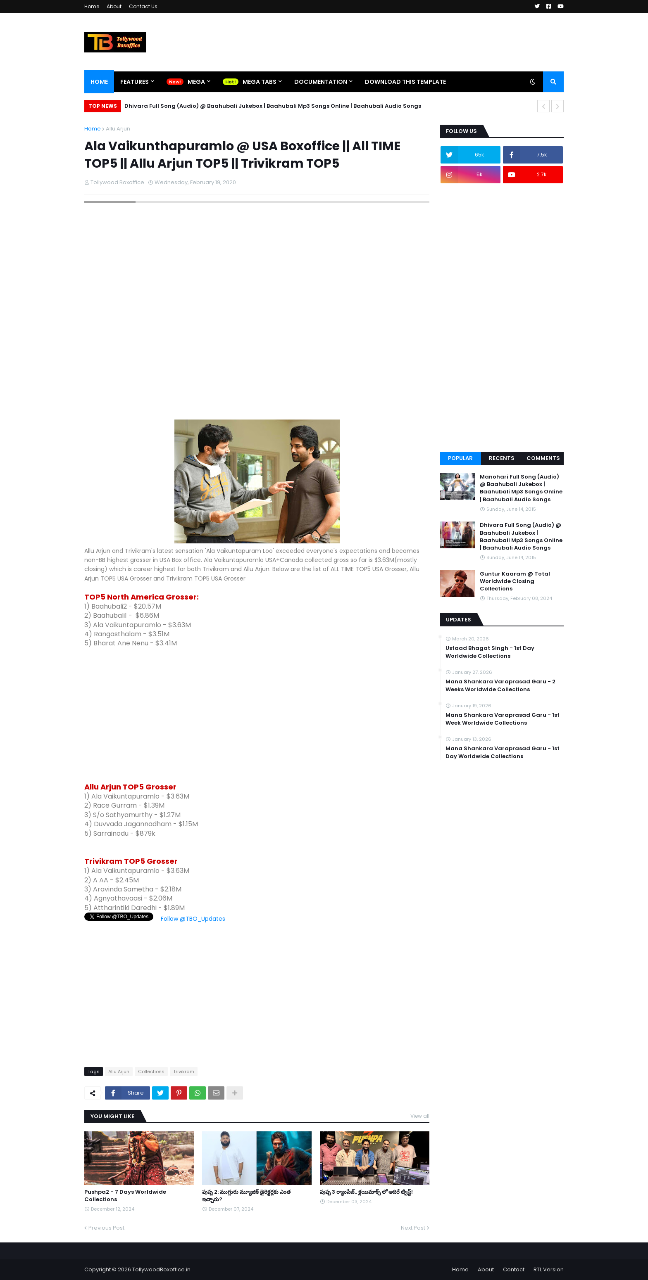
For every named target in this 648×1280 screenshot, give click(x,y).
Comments (543, 458)
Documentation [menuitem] (320, 82)
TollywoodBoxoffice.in (161, 1269)
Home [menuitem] (99, 82)
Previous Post (106, 1228)
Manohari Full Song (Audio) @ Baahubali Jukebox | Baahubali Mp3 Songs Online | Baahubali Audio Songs (521, 488)
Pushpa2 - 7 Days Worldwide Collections (125, 1195)
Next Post (413, 1228)
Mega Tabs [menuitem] (259, 82)
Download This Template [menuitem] (405, 82)
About (114, 6)
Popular (460, 458)
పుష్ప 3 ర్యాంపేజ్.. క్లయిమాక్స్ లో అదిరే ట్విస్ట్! (366, 1192)
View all (419, 1115)
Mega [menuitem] (196, 82)
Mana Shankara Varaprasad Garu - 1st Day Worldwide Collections (503, 752)
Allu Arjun (118, 129)
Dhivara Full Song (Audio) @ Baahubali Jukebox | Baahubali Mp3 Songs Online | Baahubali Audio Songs (272, 106)
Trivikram (183, 1071)
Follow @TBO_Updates (193, 919)
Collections (151, 1071)
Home (91, 6)
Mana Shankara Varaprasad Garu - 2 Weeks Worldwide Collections (500, 685)
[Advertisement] (256, 715)
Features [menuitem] (134, 82)
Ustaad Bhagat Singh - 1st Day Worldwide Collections (490, 652)
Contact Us (143, 6)
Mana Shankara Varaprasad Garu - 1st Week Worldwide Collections (503, 718)
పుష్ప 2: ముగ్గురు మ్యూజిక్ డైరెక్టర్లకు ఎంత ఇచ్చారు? (246, 1195)
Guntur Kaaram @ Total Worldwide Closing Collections (515, 581)
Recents (502, 458)
